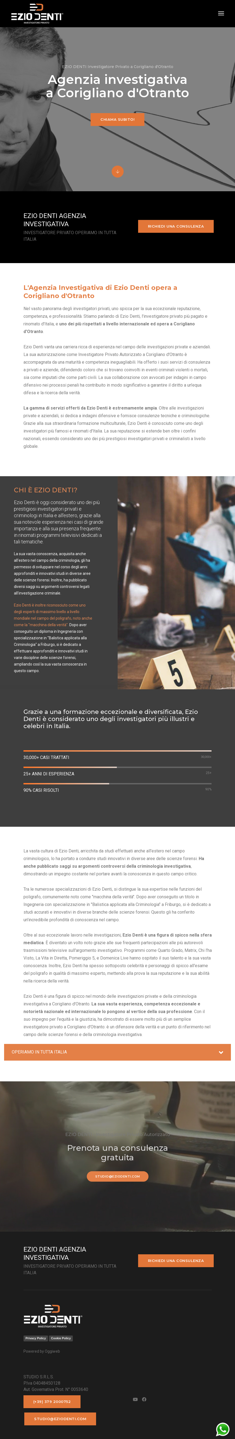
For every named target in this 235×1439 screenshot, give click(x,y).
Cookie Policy (61, 1338)
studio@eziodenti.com (117, 1176)
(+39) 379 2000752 (52, 1401)
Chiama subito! (117, 119)
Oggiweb (52, 1351)
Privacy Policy (36, 1338)
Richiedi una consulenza (176, 226)
